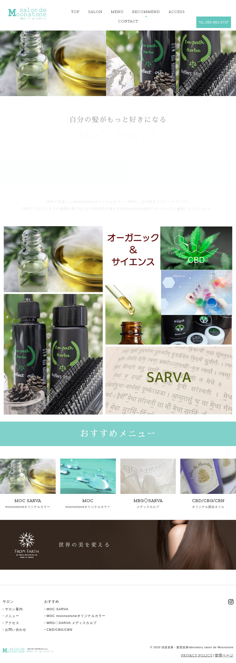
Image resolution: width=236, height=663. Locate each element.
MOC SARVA (58, 609)
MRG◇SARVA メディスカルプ (72, 623)
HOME (6, 32)
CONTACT (128, 21)
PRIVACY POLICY (197, 655)
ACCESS (177, 11)
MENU (117, 11)
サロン (8, 601)
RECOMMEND (146, 11)
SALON (95, 11)
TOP (75, 11)
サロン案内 (14, 609)
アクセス (12, 623)
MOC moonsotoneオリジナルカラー (76, 616)
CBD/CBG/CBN (60, 629)
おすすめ (51, 601)
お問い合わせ (15, 629)
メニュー (12, 616)
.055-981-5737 (214, 22)
